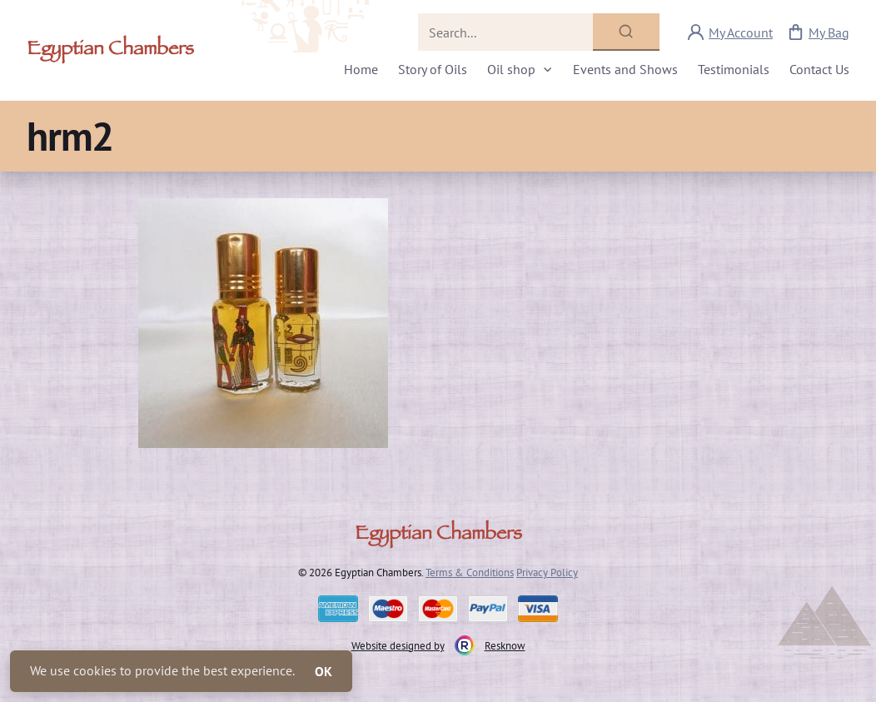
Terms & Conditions (470, 572)
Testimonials (733, 69)
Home (361, 69)
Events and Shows (625, 69)
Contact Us (819, 69)
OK (323, 671)
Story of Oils (432, 69)
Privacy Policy (547, 572)
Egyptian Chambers (110, 51)
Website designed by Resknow (438, 645)
